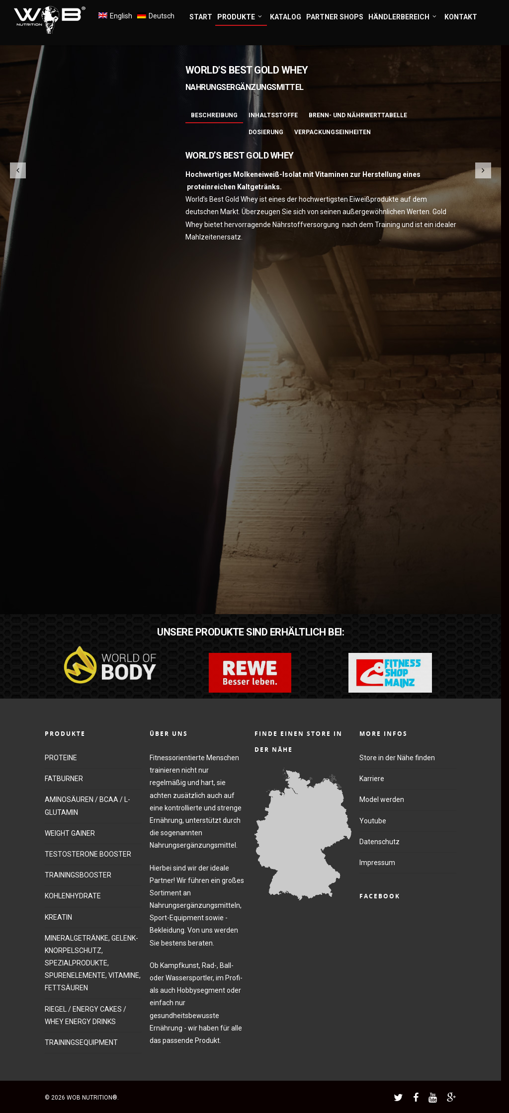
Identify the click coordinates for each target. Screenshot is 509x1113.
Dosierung (266, 132)
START (200, 17)
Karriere (371, 779)
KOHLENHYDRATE (73, 896)
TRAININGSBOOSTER (78, 875)
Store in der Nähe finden (397, 758)
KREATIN (58, 917)
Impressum (377, 863)
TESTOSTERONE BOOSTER (88, 854)
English (121, 16)
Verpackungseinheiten (332, 132)
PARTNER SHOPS (334, 17)
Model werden (381, 799)
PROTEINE (61, 758)
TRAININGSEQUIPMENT (81, 1042)
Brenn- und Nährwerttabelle (358, 115)
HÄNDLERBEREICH (402, 17)
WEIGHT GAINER (70, 833)
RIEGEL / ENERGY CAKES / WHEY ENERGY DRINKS (85, 1015)
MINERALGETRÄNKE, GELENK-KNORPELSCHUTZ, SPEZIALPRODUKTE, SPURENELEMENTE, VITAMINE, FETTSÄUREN (93, 963)
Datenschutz (379, 842)
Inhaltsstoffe (273, 115)
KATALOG (285, 17)
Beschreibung (214, 115)
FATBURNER (64, 779)
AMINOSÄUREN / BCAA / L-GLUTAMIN (87, 805)
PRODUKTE (240, 17)
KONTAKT (460, 17)
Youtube (372, 821)
